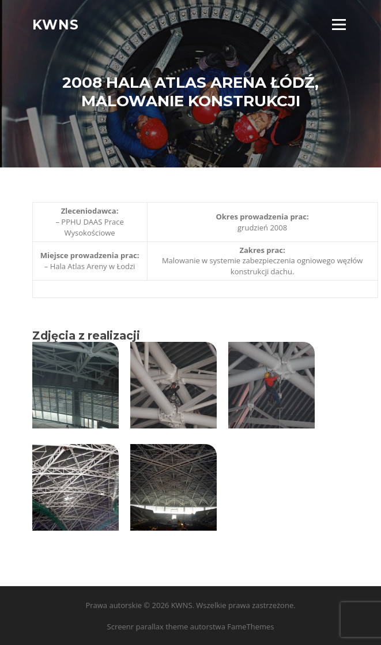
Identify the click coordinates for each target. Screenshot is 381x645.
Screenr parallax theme (147, 626)
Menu (339, 24)
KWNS (55, 24)
